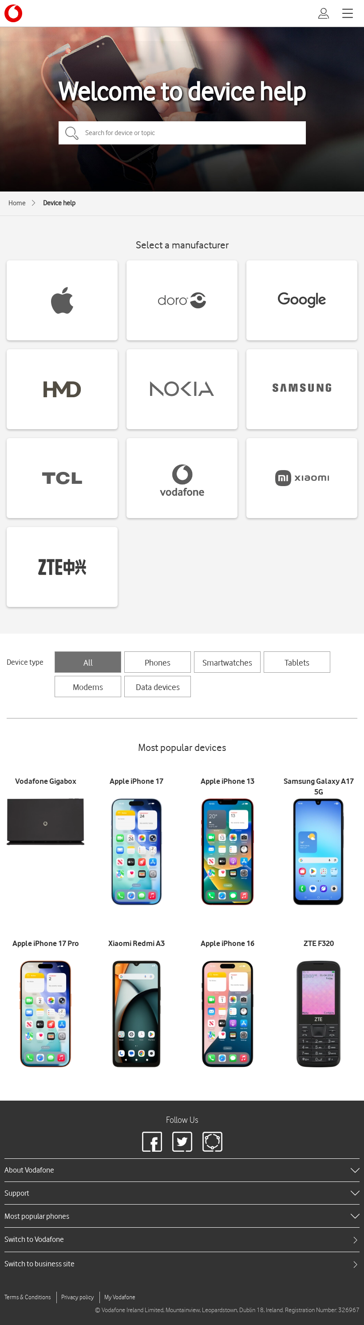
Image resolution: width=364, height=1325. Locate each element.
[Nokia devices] (182, 389)
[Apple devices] (62, 300)
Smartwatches (227, 662)
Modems (88, 687)
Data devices (158, 687)
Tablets (297, 662)
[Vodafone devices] (182, 478)
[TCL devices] (62, 478)
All (88, 662)
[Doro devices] (182, 300)
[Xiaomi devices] (301, 478)
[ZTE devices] (62, 567)
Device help (59, 203)
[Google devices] (301, 300)
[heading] (182, 1169)
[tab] (182, 1239)
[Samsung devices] (301, 389)
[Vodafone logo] (13, 13)
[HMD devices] (62, 389)
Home (17, 203)
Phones (157, 662)
